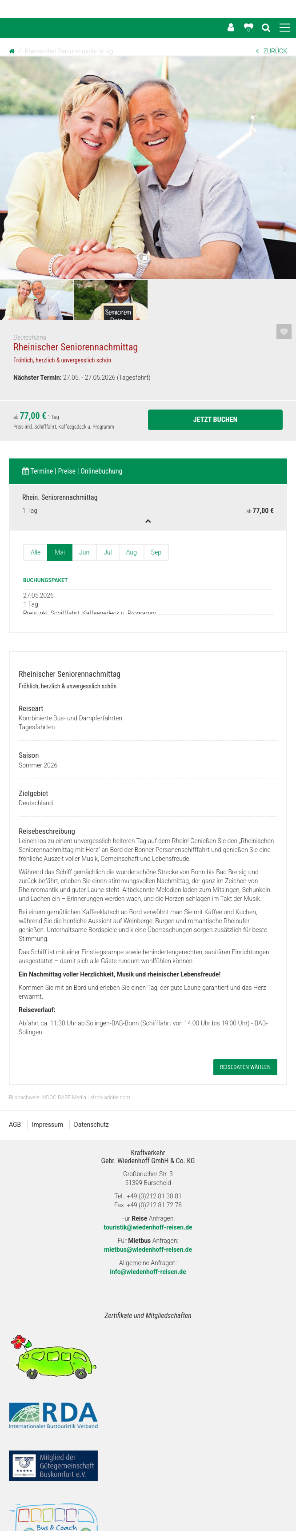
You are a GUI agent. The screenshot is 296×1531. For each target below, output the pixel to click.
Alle (35, 552)
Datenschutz (91, 1100)
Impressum (47, 1100)
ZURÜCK (271, 51)
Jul (108, 552)
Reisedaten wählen (245, 1043)
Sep (156, 552)
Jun (84, 552)
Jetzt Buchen (215, 419)
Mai (60, 552)
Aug (131, 552)
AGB (15, 1100)
